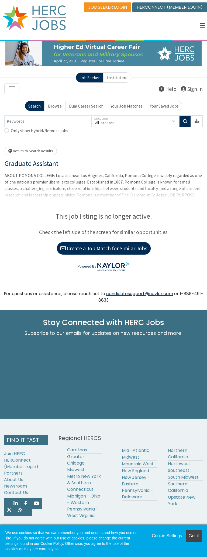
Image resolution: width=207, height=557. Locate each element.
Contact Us (16, 492)
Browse (55, 106)
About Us (13, 479)
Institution (117, 77)
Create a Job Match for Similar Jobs (103, 248)
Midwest (130, 457)
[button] (202, 25)
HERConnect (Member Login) (21, 463)
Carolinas (77, 450)
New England (135, 471)
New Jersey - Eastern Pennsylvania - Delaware (137, 487)
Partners (13, 473)
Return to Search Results (30, 150)
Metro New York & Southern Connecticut (84, 482)
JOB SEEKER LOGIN (107, 7)
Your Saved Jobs (164, 106)
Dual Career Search (86, 106)
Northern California (178, 453)
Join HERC (14, 454)
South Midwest (183, 477)
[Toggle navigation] (11, 89)
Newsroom (15, 486)
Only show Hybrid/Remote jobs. (40, 130)
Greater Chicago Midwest (76, 463)
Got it (194, 535)
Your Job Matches (127, 106)
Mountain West (138, 464)
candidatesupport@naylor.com (139, 294)
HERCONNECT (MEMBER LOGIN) (170, 7)
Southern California (178, 487)
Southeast (178, 470)
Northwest (179, 464)
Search (34, 106)
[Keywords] (48, 121)
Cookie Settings (167, 535)
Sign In (192, 88)
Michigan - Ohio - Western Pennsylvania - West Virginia (83, 506)
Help (168, 88)
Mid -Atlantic (135, 450)
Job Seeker (90, 77)
